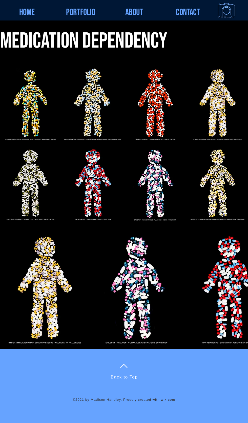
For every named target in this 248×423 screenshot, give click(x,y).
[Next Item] (239, 289)
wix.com (168, 399)
